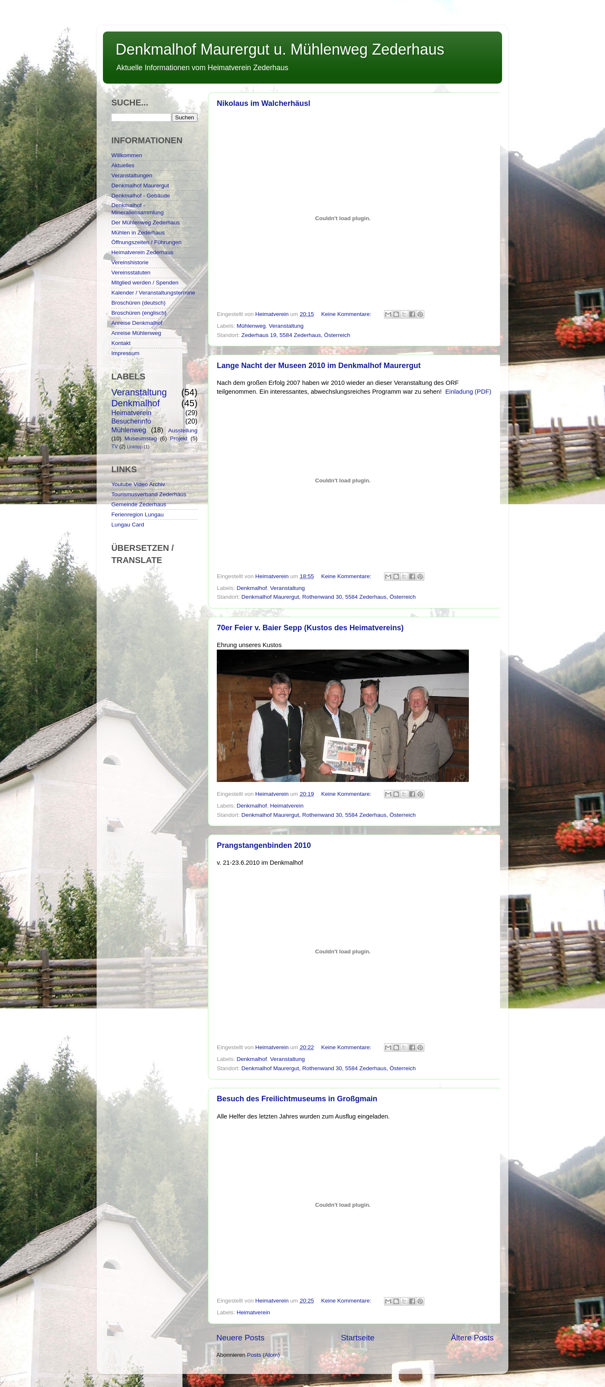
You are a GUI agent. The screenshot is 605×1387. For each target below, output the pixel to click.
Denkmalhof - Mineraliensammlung (137, 208)
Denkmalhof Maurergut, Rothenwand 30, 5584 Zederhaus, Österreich (329, 597)
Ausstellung (182, 430)
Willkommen (126, 155)
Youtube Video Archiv (138, 484)
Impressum (125, 353)
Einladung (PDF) (468, 391)
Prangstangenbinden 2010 (264, 845)
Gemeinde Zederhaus (138, 504)
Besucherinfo (131, 421)
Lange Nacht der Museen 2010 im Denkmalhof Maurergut (319, 365)
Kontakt (121, 343)
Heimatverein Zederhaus (142, 252)
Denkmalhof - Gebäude (140, 195)
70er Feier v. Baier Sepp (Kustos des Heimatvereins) (310, 628)
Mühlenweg (251, 326)
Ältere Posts (472, 1337)
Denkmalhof (252, 588)
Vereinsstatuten (130, 272)
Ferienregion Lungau (137, 514)
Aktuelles (122, 165)
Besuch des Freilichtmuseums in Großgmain (297, 1099)
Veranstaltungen (132, 175)
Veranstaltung (286, 326)
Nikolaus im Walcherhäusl (263, 103)
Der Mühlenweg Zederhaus (145, 222)
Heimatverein (287, 806)
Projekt (178, 438)
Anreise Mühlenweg (136, 333)
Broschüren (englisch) (138, 313)
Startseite (357, 1337)
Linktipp (134, 446)
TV (114, 447)
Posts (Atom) (263, 1355)
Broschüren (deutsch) (138, 303)
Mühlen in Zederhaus (138, 232)
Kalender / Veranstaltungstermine (153, 293)
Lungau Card (127, 524)
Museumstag (140, 438)
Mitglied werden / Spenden (145, 282)
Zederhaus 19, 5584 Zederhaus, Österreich (296, 335)
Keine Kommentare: (347, 314)
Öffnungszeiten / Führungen (146, 242)
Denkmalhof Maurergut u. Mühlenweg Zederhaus (280, 49)
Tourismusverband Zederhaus (149, 494)
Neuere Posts (240, 1337)
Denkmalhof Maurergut (140, 185)
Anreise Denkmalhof (137, 323)
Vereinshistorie (130, 262)
